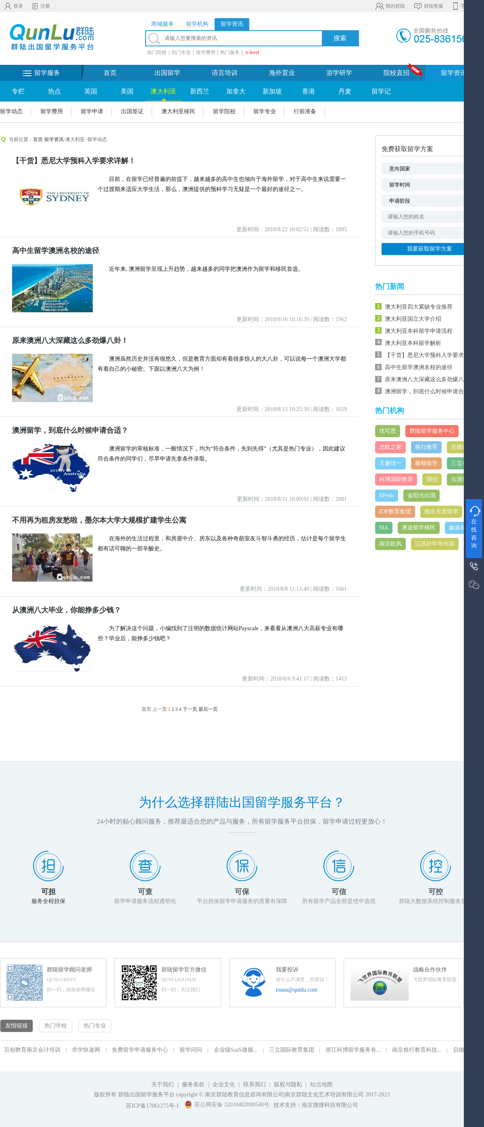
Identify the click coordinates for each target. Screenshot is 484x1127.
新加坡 (272, 91)
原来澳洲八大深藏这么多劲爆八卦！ (70, 340)
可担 (48, 892)
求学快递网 (86, 1050)
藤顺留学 (426, 463)
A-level (252, 52)
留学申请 (92, 111)
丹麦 (344, 91)
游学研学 (339, 72)
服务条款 (193, 1084)
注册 (40, 6)
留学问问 (190, 1050)
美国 (127, 91)
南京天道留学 (441, 511)
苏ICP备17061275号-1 (152, 1106)
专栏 (18, 91)
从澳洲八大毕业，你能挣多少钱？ (66, 610)
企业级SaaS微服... (236, 1050)
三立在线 (462, 463)
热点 (54, 91)
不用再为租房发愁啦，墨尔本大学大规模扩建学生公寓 (99, 520)
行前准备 (305, 111)
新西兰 (199, 91)
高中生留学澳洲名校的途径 (55, 251)
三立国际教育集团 (291, 1050)
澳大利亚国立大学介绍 (413, 319)
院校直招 (396, 72)
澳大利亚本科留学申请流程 (419, 331)
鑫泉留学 (460, 528)
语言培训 (225, 72)
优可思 (387, 431)
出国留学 (167, 72)
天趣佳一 (390, 463)
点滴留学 (462, 479)
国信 (432, 479)
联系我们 (255, 1084)
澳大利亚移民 (178, 111)
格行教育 (426, 447)
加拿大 (236, 91)
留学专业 (264, 111)
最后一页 (208, 709)
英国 (90, 91)
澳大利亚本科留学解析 (413, 343)
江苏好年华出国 (435, 544)
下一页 (190, 709)
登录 (13, 6)
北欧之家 (390, 447)
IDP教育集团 (395, 511)
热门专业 (181, 52)
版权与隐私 (288, 1084)
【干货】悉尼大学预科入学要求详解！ (74, 161)
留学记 (381, 91)
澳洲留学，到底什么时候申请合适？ (70, 430)
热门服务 (230, 52)
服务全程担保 (48, 901)
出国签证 (132, 111)
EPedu (386, 495)
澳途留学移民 (419, 528)
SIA (383, 528)
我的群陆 (390, 6)
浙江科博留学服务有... (353, 1050)
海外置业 (282, 72)
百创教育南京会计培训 (32, 1050)
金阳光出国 (421, 495)
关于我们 (162, 1084)
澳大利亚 (163, 91)
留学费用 (205, 52)
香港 (308, 91)
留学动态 (11, 111)
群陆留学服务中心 (432, 431)
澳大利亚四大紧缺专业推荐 (419, 307)
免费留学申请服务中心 (140, 1050)
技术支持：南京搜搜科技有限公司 (315, 1105)
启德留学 (462, 447)
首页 (110, 72)
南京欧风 (390, 544)
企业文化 (224, 1084)
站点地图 (321, 1084)
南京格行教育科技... (417, 1050)
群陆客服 (428, 6)
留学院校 (224, 111)
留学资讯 (454, 72)
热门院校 (157, 52)
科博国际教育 (396, 479)
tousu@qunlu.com (296, 990)
